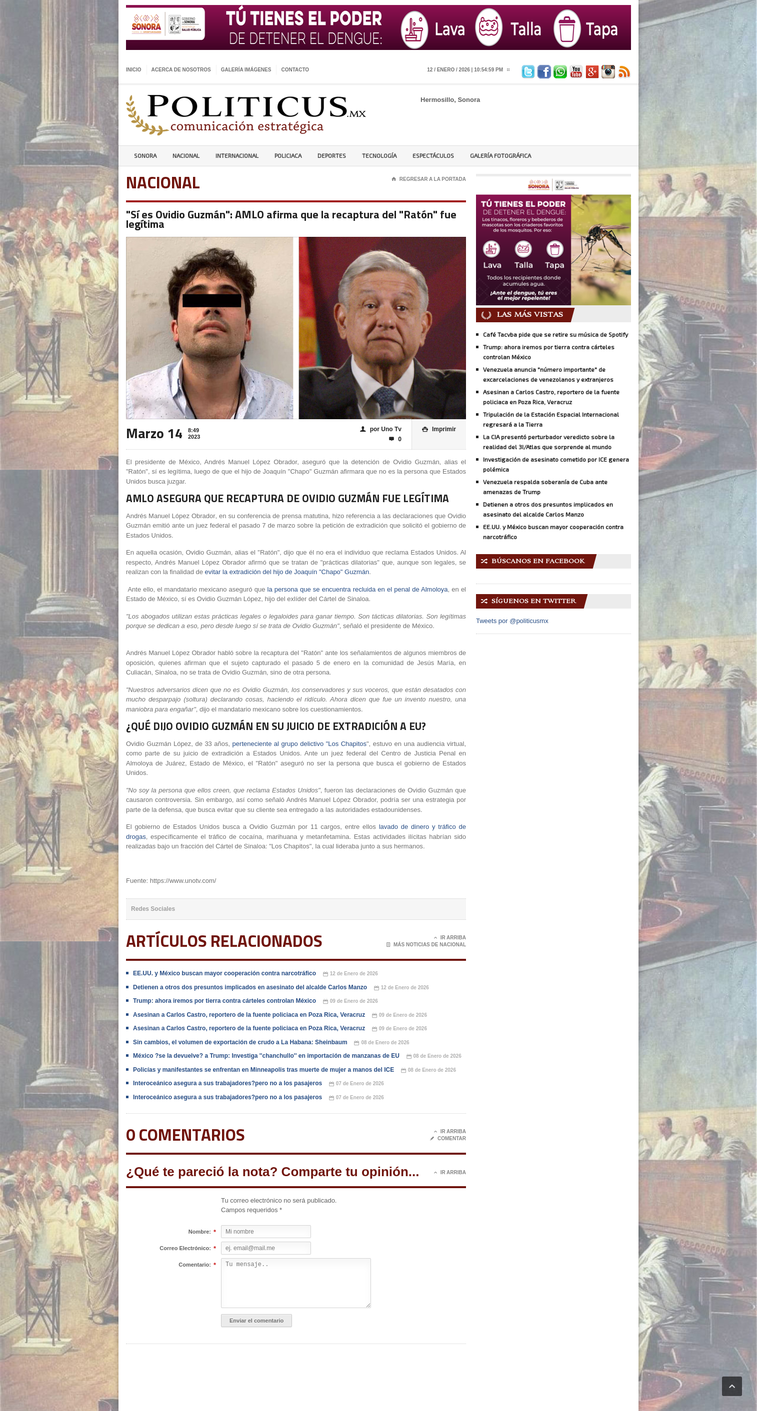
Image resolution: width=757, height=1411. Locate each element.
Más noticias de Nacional (426, 944)
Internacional (237, 155)
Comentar (448, 1138)
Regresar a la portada (429, 179)
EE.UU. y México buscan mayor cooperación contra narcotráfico (224, 973)
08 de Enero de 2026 (381, 1043)
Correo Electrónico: (185, 1249)
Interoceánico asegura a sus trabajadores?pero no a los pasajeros (227, 1083)
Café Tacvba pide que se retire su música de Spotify (555, 334)
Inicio (134, 69)
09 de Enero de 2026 (350, 1001)
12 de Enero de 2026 (350, 974)
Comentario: (194, 1265)
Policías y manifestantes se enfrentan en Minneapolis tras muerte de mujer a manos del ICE (263, 1069)
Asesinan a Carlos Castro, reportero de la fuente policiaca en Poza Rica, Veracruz (249, 1014)
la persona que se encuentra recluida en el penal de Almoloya (358, 589)
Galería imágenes (246, 69)
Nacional (186, 155)
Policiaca (288, 155)
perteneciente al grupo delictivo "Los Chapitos (299, 743)
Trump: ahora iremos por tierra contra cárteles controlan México (224, 1000)
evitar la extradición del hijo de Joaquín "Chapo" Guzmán (287, 572)
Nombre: (199, 1232)
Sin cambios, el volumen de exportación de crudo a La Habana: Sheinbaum (240, 1042)
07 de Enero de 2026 (356, 1084)
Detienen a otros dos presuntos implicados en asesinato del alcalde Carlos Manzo (250, 987)
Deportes (332, 155)
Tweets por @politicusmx (512, 621)
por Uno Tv (381, 429)
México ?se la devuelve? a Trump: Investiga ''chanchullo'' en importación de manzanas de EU (266, 1055)
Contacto (295, 69)
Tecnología (379, 155)
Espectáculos (433, 155)
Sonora (145, 155)
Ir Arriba (450, 937)
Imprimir (439, 429)
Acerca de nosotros (181, 69)
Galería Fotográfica (500, 155)
